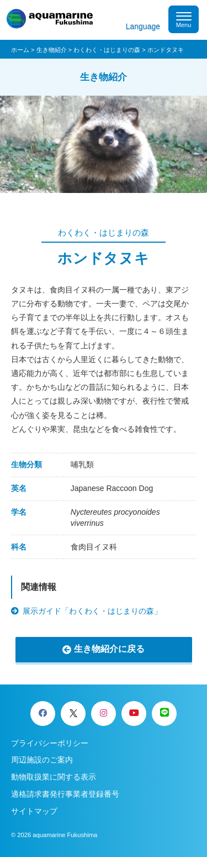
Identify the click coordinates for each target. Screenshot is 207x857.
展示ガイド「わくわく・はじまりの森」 (92, 611)
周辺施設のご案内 (42, 759)
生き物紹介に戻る (109, 649)
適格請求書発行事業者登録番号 (65, 794)
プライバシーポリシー (49, 743)
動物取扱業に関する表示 (53, 776)
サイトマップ (34, 811)
